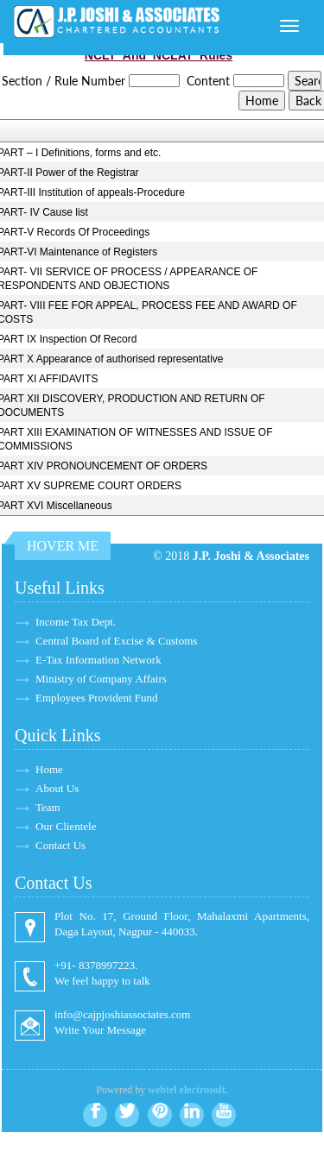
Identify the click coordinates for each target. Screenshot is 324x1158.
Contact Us (60, 845)
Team (47, 807)
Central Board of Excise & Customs (116, 640)
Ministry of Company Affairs (101, 678)
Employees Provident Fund (96, 697)
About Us (57, 788)
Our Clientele (65, 826)
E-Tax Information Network (98, 659)
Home (49, 769)
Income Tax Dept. (75, 621)
